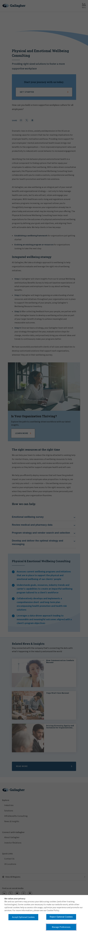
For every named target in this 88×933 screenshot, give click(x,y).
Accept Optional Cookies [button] (23, 917)
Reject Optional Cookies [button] (61, 917)
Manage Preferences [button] (61, 927)
